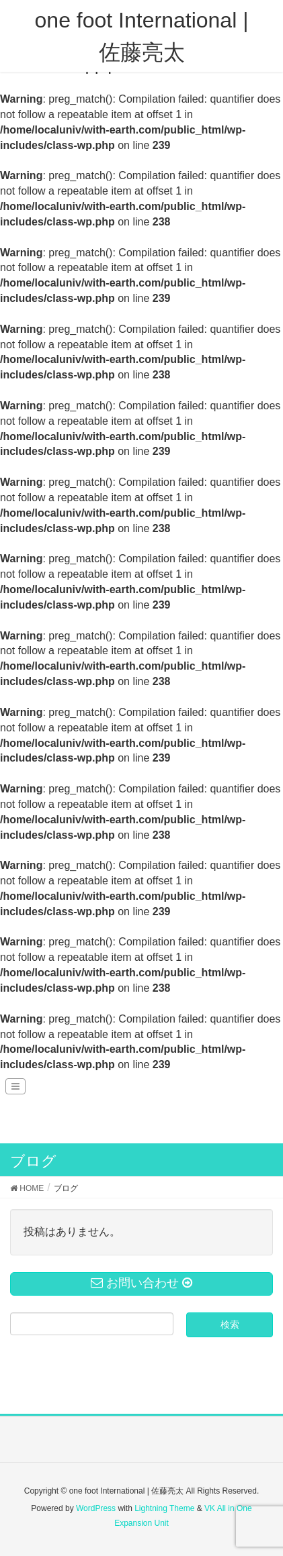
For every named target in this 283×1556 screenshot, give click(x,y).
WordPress (96, 1508)
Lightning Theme (164, 1508)
